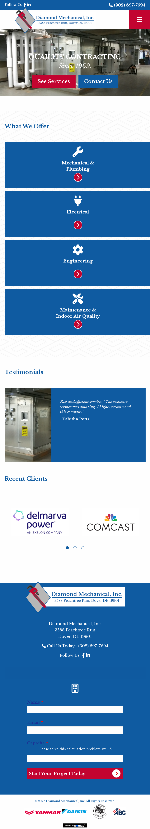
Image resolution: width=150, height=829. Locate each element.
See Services (54, 81)
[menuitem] (75, 671)
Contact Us (98, 81)
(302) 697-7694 (130, 5)
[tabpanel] (40, 525)
